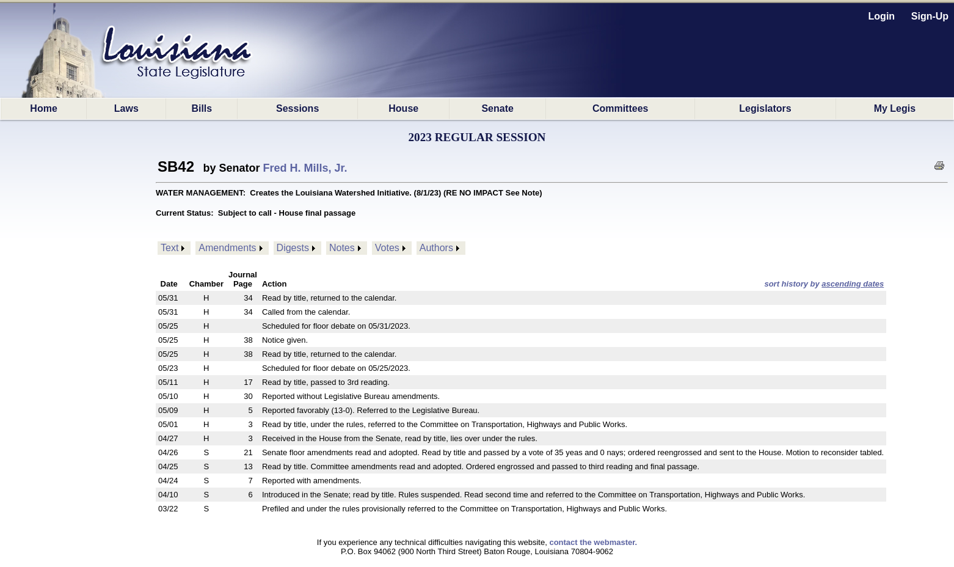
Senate (497, 108)
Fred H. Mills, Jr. (305, 168)
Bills (201, 108)
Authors (436, 248)
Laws (126, 108)
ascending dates (852, 283)
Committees (620, 108)
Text (169, 248)
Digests (293, 248)
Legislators (765, 108)
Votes (387, 248)
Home (43, 108)
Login (881, 16)
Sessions (297, 108)
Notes (342, 248)
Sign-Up (930, 16)
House (403, 108)
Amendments (227, 248)
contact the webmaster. (593, 542)
